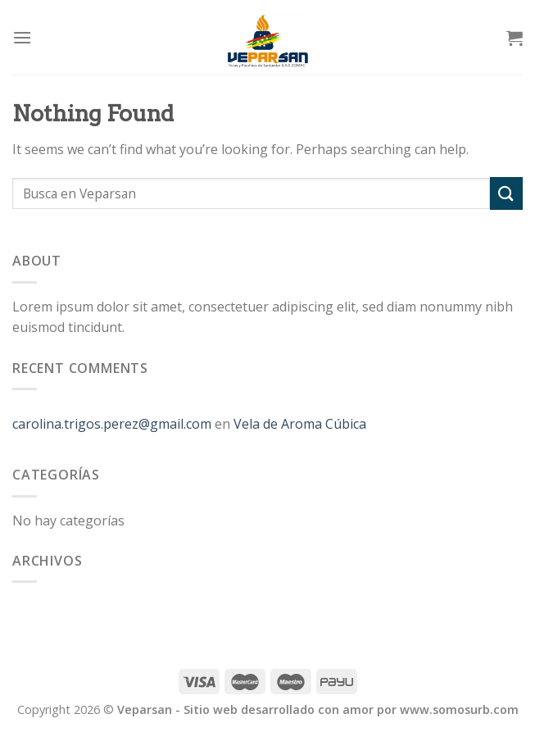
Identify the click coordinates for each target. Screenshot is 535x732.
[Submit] (506, 193)
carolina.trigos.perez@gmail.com (111, 424)
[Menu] (22, 37)
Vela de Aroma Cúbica (299, 424)
